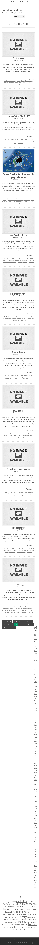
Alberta (18, 81)
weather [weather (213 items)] (23, 929)
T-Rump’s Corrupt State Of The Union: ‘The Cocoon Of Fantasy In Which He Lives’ (35, 691)
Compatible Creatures (12, 10)
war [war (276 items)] (17, 929)
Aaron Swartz (11, 550)
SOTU (6, 379)
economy (6, 82)
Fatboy (28, 942)
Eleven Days (35, 854)
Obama (23, 318)
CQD (33, 608)
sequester (14, 82)
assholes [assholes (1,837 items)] (21, 901)
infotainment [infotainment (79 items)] (31, 917)
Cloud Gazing (21, 79)
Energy (31, 79)
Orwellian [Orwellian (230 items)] (23, 924)
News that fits (18, 410)
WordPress (34, 943)
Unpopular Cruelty (35, 794)
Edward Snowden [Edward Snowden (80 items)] (25, 909)
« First (15, 621)
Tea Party (11, 437)
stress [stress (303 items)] (19, 927)
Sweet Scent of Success (18, 235)
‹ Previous (21, 621)
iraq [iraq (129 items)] (10, 919)
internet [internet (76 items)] (5, 919)
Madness (31, 198)
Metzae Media (17, 942)
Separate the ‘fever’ (18, 293)
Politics (13, 81)
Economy (27, 79)
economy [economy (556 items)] (15, 909)
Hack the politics (18, 527)
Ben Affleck (21, 260)
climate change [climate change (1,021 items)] (28, 903)
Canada (23, 81)
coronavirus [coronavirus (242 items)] (13, 906)
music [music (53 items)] (9, 925)
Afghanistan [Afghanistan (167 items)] (11, 901)
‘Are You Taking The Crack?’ (18, 116)
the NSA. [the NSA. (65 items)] (25, 927)
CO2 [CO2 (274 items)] (6, 906)
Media (10, 82)
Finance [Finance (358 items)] (30, 912)
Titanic (14, 612)
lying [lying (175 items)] (34, 919)
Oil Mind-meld (18, 58)
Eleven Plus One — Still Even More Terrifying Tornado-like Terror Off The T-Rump (35, 825)
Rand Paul (31, 377)
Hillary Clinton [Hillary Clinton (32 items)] (13, 917)
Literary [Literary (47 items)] (29, 919)
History (18, 435)
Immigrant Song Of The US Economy (35, 744)
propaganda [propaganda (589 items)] (10, 926)
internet (28, 550)
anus (9, 260)
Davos (18, 494)
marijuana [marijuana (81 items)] (14, 922)
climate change (28, 81)
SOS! (18, 583)
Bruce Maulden (12, 79)
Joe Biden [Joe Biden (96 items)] (15, 919)
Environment (7, 81)
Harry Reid (14, 610)
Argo (12, 260)
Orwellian (19, 141)
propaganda (26, 377)
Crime (25, 433)
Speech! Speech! (18, 352)
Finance (15, 141)
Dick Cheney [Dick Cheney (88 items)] (22, 907)
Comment (18, 84)
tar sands (19, 82)
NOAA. (26, 610)
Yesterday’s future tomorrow (18, 469)
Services (18, 4)
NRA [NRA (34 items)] (12, 925)
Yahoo (20, 201)
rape (5, 612)
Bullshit (21, 139)
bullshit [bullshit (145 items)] (30, 901)
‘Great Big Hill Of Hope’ (35, 725)
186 (27, 621)
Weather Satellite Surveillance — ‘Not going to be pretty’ (18, 176)
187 (31, 621)
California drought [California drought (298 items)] (10, 904)
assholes (5, 141)
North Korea (27, 435)
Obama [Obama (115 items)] (16, 925)
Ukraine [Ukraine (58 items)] (30, 927)
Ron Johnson (9, 612)
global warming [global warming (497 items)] (24, 914)
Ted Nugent (11, 379)
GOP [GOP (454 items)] (34, 914)
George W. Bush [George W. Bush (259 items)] (9, 914)
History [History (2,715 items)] (22, 917)
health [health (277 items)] (7, 917)
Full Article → (30, 76)
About (12, 4)
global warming (27, 200)
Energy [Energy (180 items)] (8, 912)
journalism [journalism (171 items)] (23, 919)
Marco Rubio (10, 377)
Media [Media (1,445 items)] (21, 921)
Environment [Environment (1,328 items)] (18, 911)
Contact (25, 4)
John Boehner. (17, 318)
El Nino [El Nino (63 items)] (34, 909)
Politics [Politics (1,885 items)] (32, 924)
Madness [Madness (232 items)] (7, 922)
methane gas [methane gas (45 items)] (29, 922)
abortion (17, 608)
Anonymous (18, 550)
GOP (10, 610)
